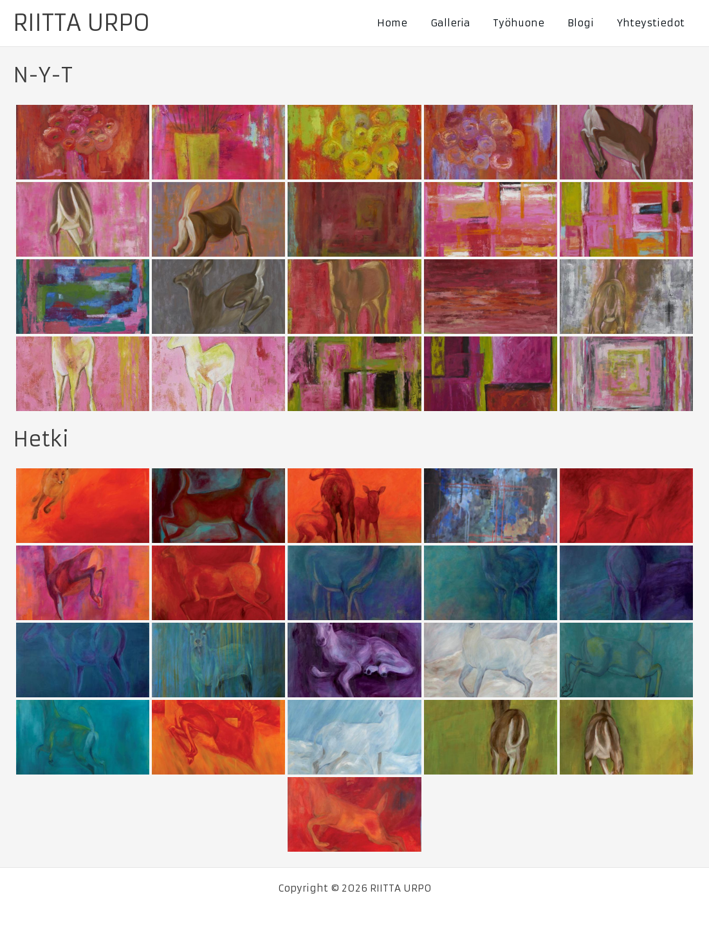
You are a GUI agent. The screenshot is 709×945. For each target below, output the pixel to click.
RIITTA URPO (81, 23)
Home (409, 23)
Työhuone (528, 23)
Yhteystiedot (652, 23)
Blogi (586, 23)
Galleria (463, 23)
